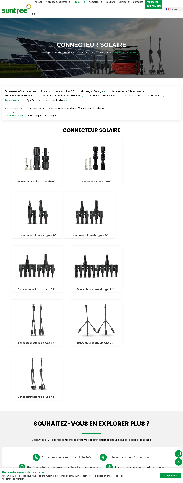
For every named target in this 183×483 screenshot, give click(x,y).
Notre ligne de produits (78, 410)
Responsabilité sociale (153, 429)
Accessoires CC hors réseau (128, 91)
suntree (146, 419)
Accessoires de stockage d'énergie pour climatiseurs (77, 108)
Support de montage (46, 116)
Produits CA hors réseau (103, 96)
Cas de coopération (113, 439)
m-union (22, 448)
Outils (29, 116)
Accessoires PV (100, 52)
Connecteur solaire (124, 52)
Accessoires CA (37, 108)
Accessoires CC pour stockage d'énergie (79, 91)
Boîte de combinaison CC (20, 96)
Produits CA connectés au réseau (62, 96)
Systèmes (32, 100)
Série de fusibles (55, 100)
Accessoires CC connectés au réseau (26, 91)
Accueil (55, 52)
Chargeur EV (155, 96)
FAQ (105, 434)
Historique (147, 424)
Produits (67, 52)
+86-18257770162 (14, 424)
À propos (147, 410)
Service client (110, 429)
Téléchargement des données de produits (119, 422)
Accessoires (81, 52)
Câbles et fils (132, 96)
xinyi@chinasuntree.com (20, 427)
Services (108, 410)
